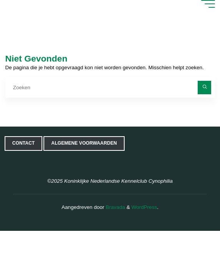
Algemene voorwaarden (84, 143)
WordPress (144, 207)
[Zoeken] (204, 87)
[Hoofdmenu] (208, 4)
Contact (23, 143)
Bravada (114, 207)
